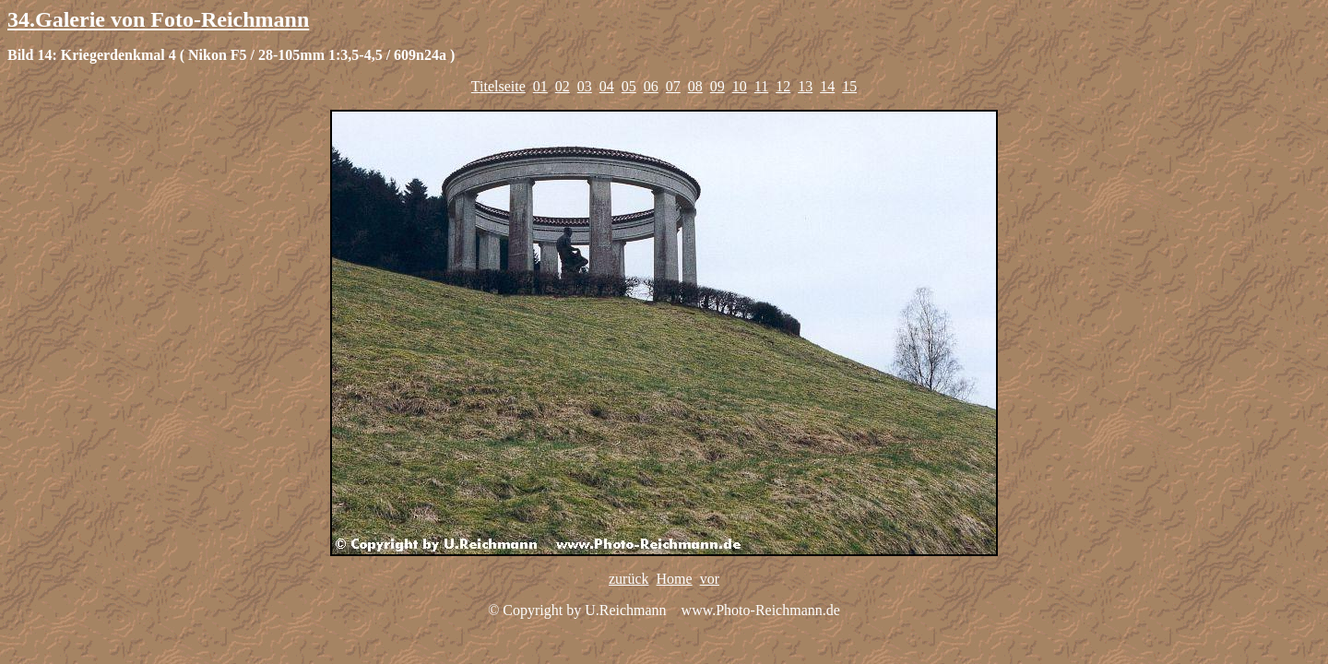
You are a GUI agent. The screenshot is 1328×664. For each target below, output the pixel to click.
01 (540, 86)
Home (675, 579)
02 (562, 86)
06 (651, 86)
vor (709, 579)
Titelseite (498, 86)
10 (739, 86)
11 (761, 86)
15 (849, 86)
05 (629, 86)
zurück (629, 579)
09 (717, 86)
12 (783, 86)
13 (805, 86)
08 (695, 86)
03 (584, 86)
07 (673, 86)
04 (606, 86)
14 (827, 86)
